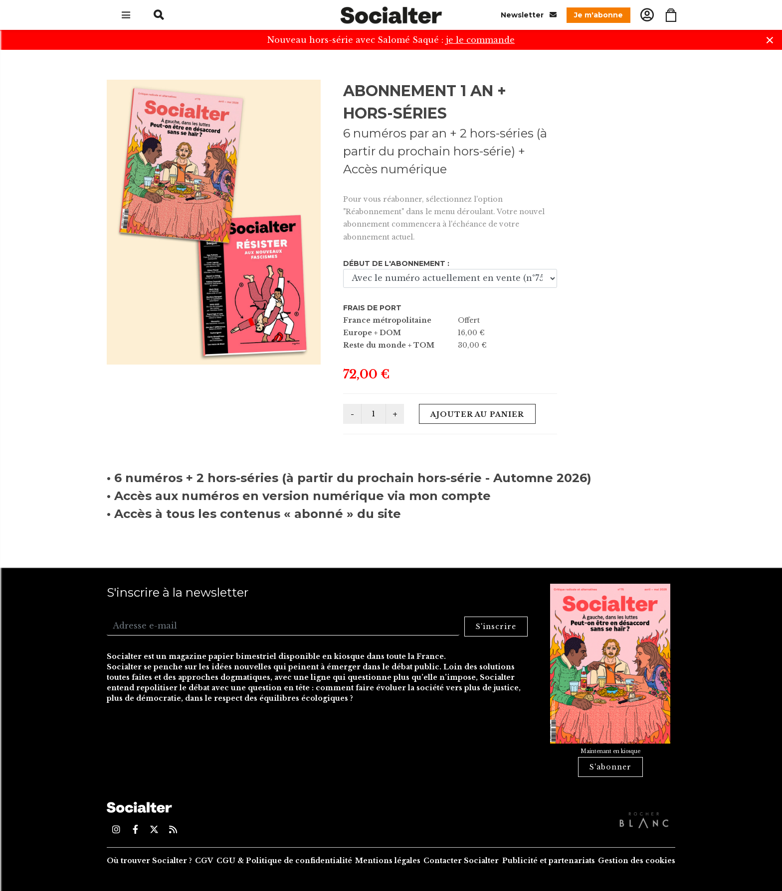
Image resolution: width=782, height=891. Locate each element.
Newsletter (529, 14)
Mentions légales (387, 860)
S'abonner (610, 767)
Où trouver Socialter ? (149, 860)
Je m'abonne (598, 14)
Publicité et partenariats (548, 860)
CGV (204, 860)
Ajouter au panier (477, 414)
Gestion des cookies (636, 860)
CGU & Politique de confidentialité (284, 860)
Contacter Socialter (461, 860)
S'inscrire (496, 626)
